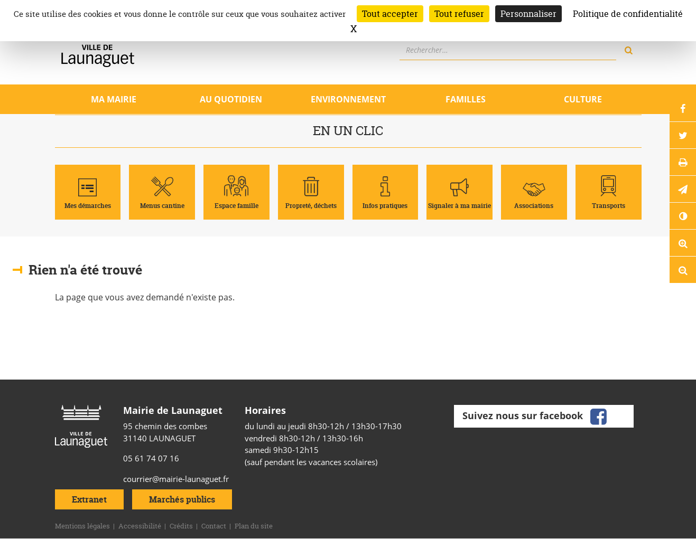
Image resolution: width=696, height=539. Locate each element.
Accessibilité (139, 526)
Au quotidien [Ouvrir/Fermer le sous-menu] (231, 99)
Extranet (89, 499)
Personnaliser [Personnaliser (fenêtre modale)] (528, 14)
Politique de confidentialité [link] (628, 14)
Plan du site (254, 526)
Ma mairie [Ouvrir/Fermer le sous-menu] (113, 99)
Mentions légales (82, 526)
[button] (683, 189)
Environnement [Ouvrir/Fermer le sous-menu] (348, 99)
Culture (583, 99)
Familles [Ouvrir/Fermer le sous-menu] (466, 99)
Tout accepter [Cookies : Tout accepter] (390, 14)
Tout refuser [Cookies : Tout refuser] (459, 14)
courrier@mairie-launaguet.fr (176, 479)
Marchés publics (182, 499)
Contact (213, 526)
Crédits (181, 526)
